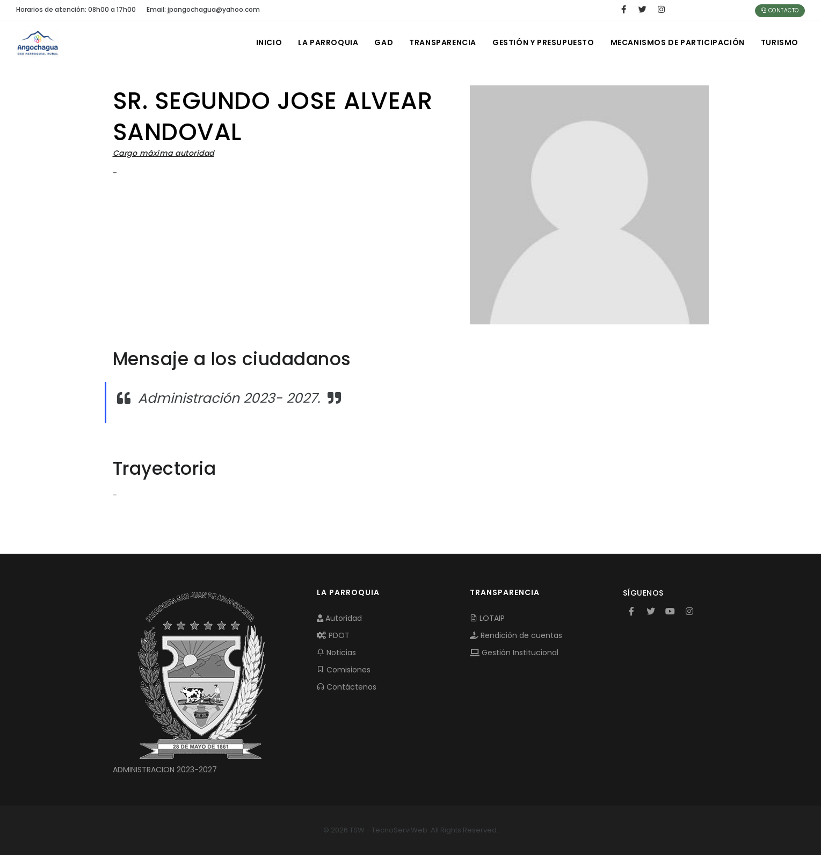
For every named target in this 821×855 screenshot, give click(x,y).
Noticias (336, 652)
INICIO (269, 42)
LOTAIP (487, 618)
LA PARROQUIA (328, 42)
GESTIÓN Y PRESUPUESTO (543, 42)
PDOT (333, 635)
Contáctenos (346, 687)
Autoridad (339, 618)
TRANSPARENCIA (442, 42)
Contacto (780, 10)
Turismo (779, 42)
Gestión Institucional (514, 652)
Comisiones (343, 669)
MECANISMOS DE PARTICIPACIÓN (678, 42)
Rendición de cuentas (516, 635)
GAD (383, 42)
